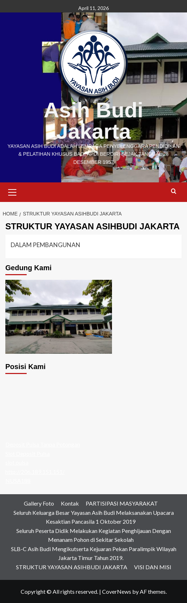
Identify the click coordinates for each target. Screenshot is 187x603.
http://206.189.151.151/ (35, 471)
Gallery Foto (39, 503)
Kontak (70, 503)
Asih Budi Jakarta (93, 120)
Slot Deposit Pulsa (27, 453)
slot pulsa (16, 462)
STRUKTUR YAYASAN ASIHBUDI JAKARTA (71, 567)
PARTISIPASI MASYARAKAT (122, 503)
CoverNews (116, 591)
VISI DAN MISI (152, 567)
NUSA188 (18, 480)
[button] (12, 191)
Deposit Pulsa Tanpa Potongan (42, 444)
